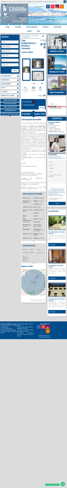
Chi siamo (18, 27)
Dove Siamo (57, 27)
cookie (29, 1)
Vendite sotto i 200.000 (10, 96)
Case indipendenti (10, 76)
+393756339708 (23, 18)
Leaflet (40, 294)
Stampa (42, 96)
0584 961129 (23, 19)
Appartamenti (10, 80)
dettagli (42, 108)
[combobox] (10, 46)
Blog (38, 31)
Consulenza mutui (10, 110)
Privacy (2, 333)
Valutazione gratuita (10, 103)
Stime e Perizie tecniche (10, 107)
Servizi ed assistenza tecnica (10, 114)
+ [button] (23, 271)
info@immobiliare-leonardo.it (19, 21)
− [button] (23, 274)
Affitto (10, 88)
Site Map (13, 331)
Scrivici (29, 31)
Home (7, 27)
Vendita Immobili (31, 27)
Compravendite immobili (10, 100)
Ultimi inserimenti (10, 84)
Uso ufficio (10, 92)
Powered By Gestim (44, 337)
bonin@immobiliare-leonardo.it (56, 158)
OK (65, 1)
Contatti (45, 27)
